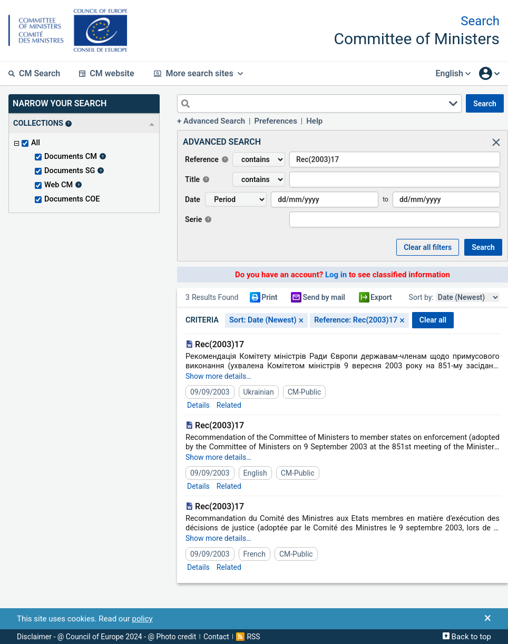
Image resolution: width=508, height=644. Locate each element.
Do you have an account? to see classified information (342, 274)
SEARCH (484, 103)
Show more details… (218, 376)
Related (229, 405)
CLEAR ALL (432, 320)
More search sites (198, 73)
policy (142, 618)
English (453, 73)
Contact (216, 636)
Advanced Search (214, 121)
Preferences (275, 121)
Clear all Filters (428, 247)
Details (198, 405)
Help (314, 121)
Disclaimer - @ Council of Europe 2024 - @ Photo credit (106, 636)
